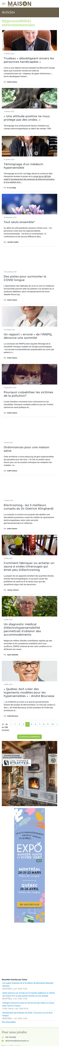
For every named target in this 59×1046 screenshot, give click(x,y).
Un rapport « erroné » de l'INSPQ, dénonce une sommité (28, 336)
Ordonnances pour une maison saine (26, 448)
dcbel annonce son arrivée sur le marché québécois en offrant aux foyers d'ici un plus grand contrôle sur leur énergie (28, 994)
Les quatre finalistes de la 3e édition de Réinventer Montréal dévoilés (27, 984)
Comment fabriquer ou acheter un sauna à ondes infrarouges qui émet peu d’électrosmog (29, 566)
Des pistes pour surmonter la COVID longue (25, 278)
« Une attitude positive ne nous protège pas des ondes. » (27, 117)
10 (52, 724)
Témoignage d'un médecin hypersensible (23, 165)
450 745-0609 (10, 1037)
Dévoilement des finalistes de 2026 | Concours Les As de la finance (27, 1014)
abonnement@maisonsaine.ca (17, 1041)
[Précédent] (11, 724)
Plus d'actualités (9, 1022)
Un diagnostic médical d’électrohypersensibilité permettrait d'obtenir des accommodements (22, 629)
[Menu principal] (3, 3)
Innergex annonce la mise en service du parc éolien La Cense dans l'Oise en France (28, 1004)
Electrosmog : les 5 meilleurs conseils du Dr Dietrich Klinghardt (28, 506)
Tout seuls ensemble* (19, 222)
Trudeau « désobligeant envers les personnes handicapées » (29, 60)
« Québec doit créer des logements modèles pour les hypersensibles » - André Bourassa (29, 692)
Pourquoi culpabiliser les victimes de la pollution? (28, 393)
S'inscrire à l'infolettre (29, 737)
